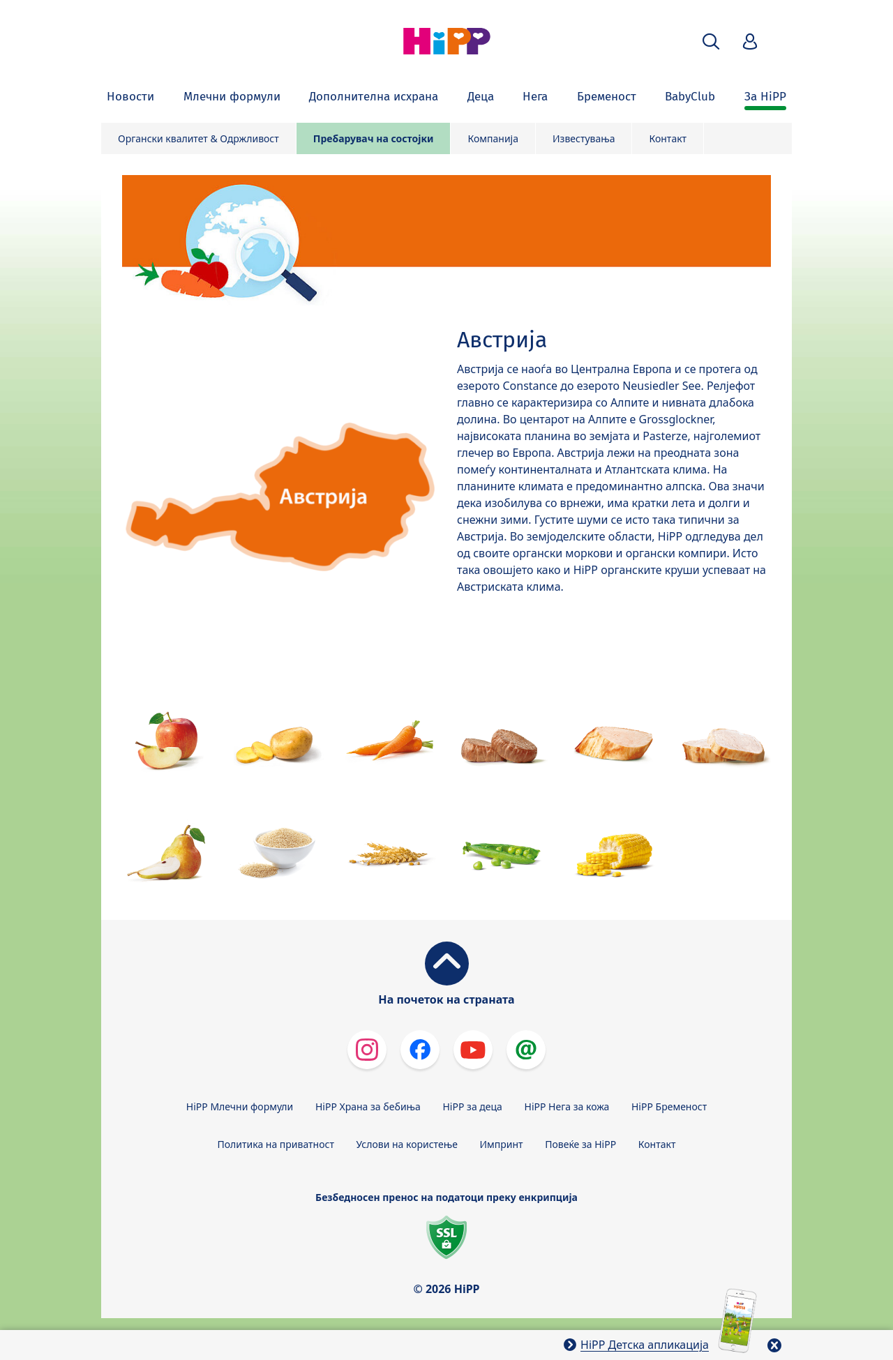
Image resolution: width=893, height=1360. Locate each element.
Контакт (667, 138)
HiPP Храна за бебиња (368, 1106)
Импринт (501, 1144)
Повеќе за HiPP (580, 1144)
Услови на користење (407, 1144)
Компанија (492, 138)
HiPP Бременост (669, 1106)
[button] (711, 41)
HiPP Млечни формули (239, 1106)
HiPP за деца (472, 1106)
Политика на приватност (276, 1144)
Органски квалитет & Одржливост (198, 138)
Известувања (584, 138)
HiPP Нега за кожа (567, 1106)
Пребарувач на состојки (373, 138)
